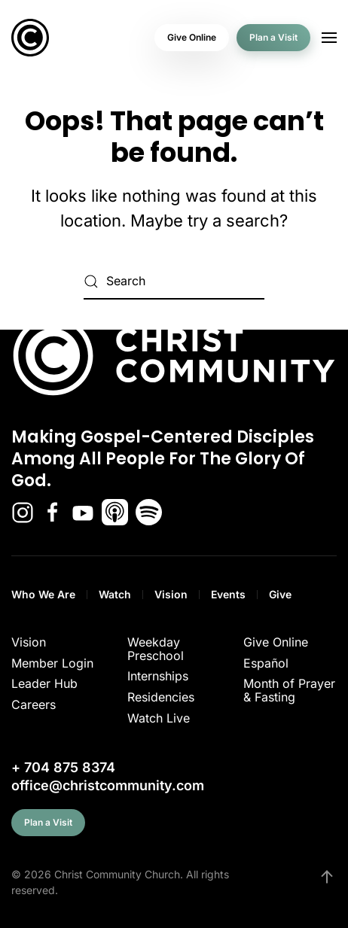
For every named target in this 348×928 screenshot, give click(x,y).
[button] (329, 37)
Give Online (191, 37)
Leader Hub (44, 683)
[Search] (174, 281)
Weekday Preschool (155, 648)
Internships (157, 675)
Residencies (160, 696)
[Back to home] (30, 37)
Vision (171, 594)
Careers (33, 704)
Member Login (52, 663)
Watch (115, 594)
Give (280, 594)
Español (265, 663)
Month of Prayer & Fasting (289, 690)
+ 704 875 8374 (63, 767)
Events (228, 594)
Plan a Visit (273, 37)
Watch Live (158, 718)
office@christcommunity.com (107, 785)
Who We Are (43, 594)
